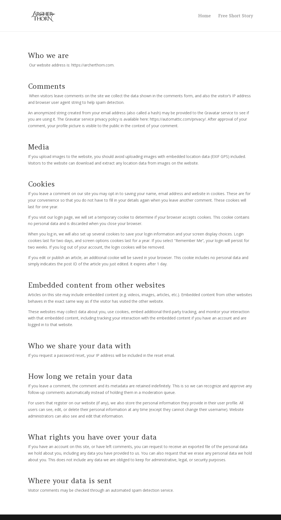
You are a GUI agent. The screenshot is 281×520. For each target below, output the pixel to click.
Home (204, 16)
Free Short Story (235, 16)
